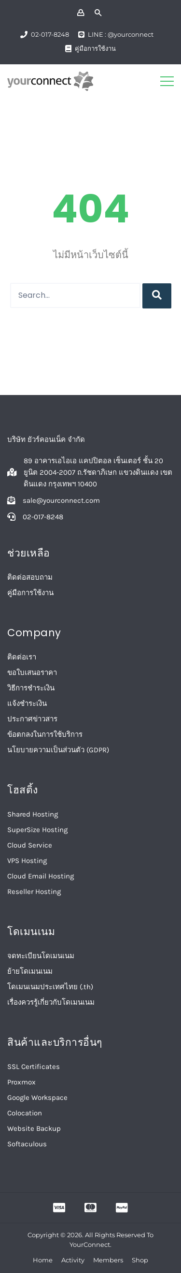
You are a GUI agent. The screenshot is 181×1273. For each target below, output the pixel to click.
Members (108, 1260)
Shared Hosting (32, 814)
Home (43, 1260)
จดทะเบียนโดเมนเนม (40, 955)
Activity (72, 1260)
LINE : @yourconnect (120, 34)
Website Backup (34, 1128)
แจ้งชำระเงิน (27, 703)
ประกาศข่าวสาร (32, 719)
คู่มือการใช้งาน (95, 48)
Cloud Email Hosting (40, 876)
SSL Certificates (33, 1066)
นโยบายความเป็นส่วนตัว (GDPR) (58, 750)
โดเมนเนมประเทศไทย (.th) (50, 986)
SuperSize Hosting (37, 829)
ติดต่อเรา (21, 657)
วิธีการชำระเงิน (31, 688)
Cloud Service (29, 845)
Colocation (24, 1113)
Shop (140, 1260)
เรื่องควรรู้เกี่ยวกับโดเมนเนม (51, 1002)
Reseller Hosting (34, 891)
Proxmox (21, 1082)
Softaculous (27, 1144)
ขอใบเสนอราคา (32, 672)
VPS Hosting (27, 860)
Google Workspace (37, 1097)
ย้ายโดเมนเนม (30, 971)
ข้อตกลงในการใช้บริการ (45, 734)
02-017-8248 (50, 34)
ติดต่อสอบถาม (30, 577)
